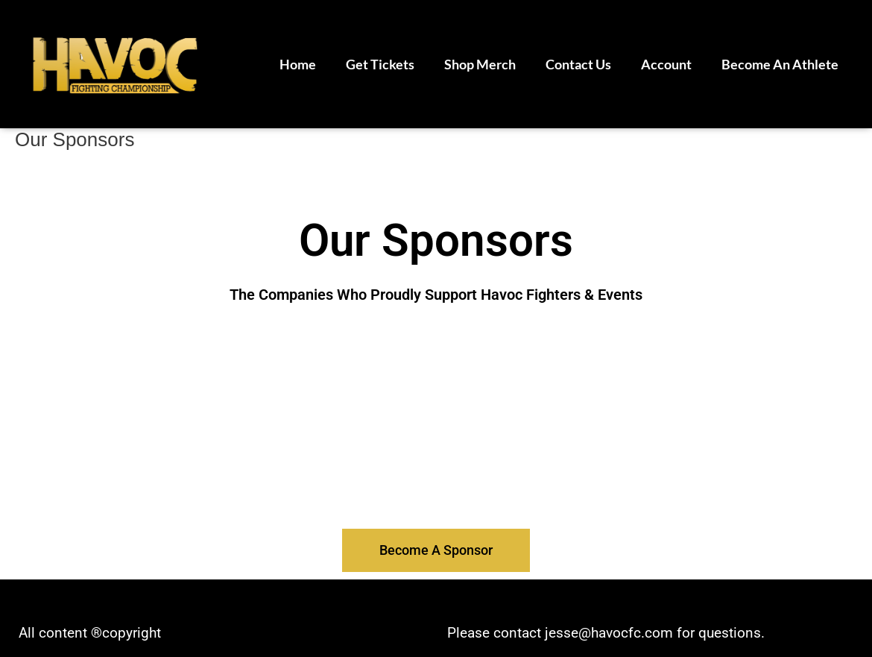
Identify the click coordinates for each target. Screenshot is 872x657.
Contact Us (578, 64)
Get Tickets (380, 64)
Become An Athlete (779, 64)
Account (666, 64)
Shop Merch (480, 64)
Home (297, 64)
